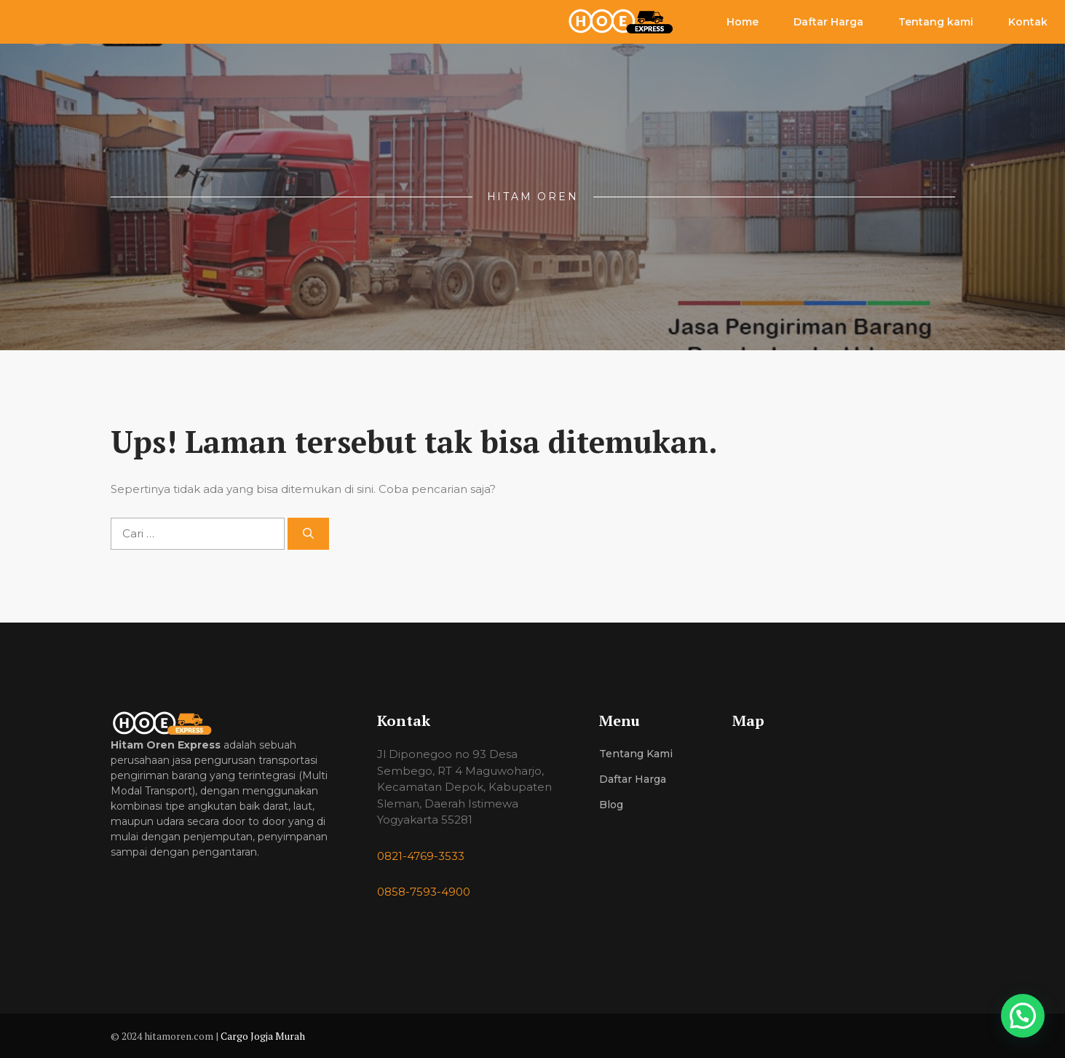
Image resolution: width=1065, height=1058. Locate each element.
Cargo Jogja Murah (263, 1036)
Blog (611, 804)
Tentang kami (935, 21)
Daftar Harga (828, 21)
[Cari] (308, 534)
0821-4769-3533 (420, 856)
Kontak (1028, 21)
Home (743, 21)
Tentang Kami (636, 753)
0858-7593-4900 (423, 892)
